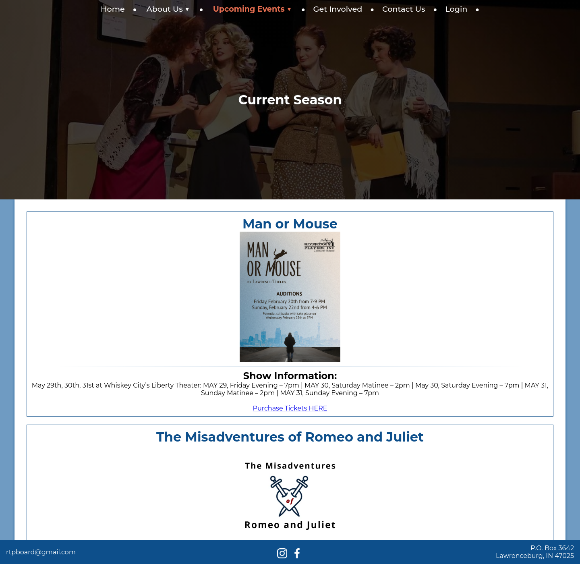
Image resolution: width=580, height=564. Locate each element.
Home (113, 9)
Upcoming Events (252, 9)
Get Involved (337, 9)
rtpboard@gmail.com (41, 552)
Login (456, 9)
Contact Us (403, 9)
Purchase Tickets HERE (290, 408)
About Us (168, 9)
